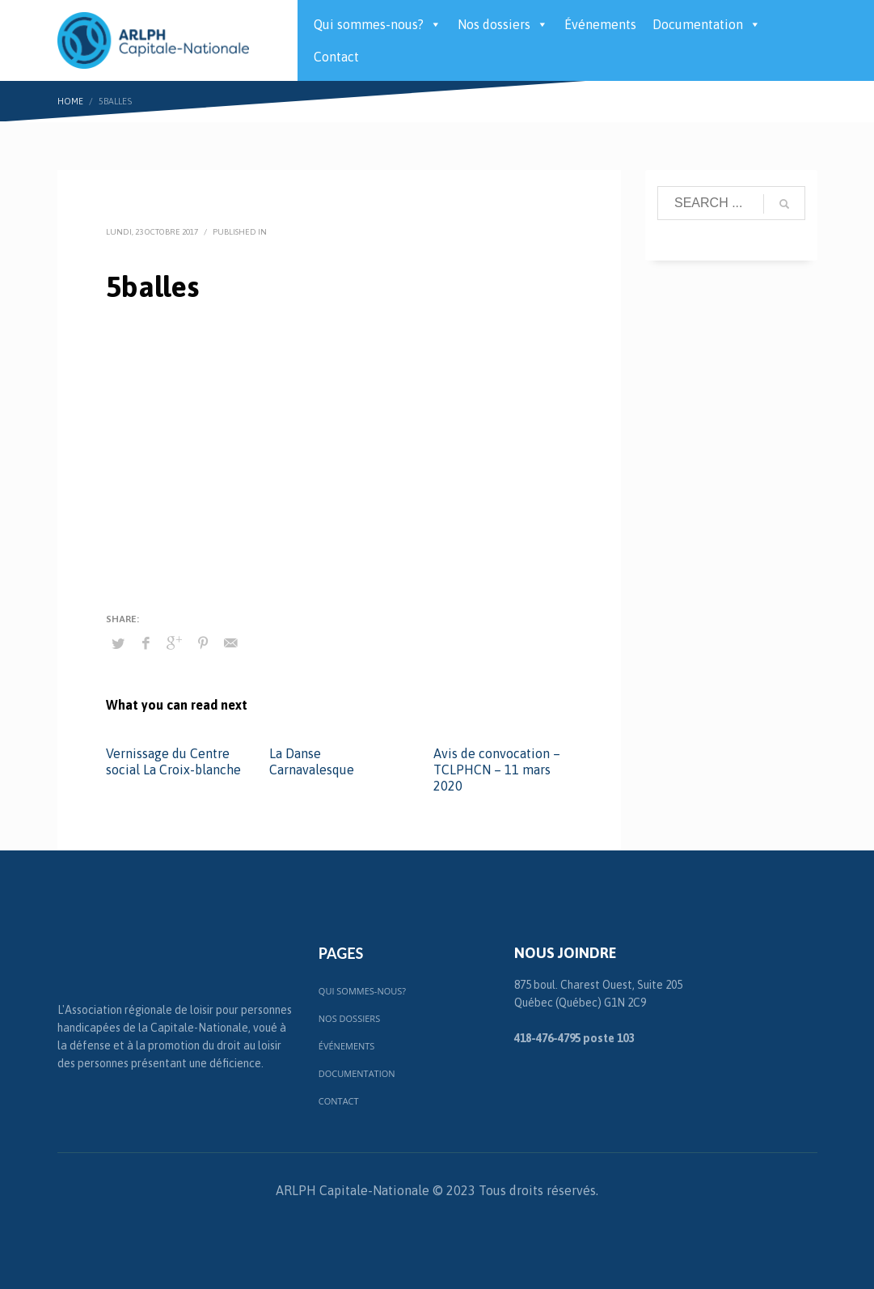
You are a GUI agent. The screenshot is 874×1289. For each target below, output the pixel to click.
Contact (336, 56)
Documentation (706, 24)
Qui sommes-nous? (377, 24)
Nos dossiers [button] (503, 24)
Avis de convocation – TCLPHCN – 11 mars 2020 (496, 769)
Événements (600, 24)
